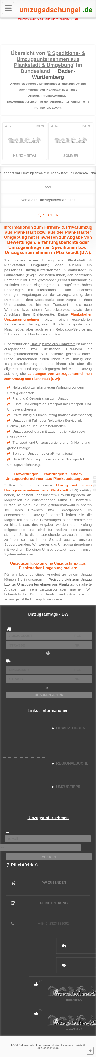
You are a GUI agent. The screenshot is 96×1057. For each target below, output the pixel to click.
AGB (14, 1045)
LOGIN (49, 857)
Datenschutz (26, 1045)
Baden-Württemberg (53, 74)
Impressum (43, 1045)
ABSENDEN (49, 695)
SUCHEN (48, 215)
